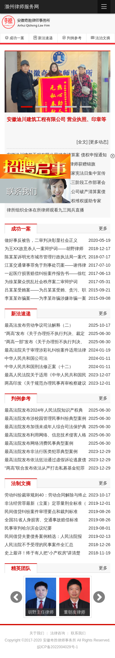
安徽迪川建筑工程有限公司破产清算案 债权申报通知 (57, 154)
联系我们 (78, 633)
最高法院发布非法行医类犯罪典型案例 (41, 451)
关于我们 (36, 633)
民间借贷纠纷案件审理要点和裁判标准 (41, 511)
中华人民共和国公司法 (26, 358)
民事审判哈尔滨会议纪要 (28, 528)
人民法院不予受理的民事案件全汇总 (39, 544)
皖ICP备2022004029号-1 (57, 647)
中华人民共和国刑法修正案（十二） (39, 366)
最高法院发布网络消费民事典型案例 (39, 443)
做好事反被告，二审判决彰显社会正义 (41, 240)
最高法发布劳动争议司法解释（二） (39, 325)
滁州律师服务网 (22, 6)
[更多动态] (98, 141)
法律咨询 (57, 633)
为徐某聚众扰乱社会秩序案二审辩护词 (41, 281)
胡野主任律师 (41, 612)
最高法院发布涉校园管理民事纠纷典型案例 (45, 418)
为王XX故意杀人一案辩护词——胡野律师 (44, 248)
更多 (103, 228)
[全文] (82, 141)
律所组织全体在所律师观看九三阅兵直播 (45, 209)
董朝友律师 (74, 612)
